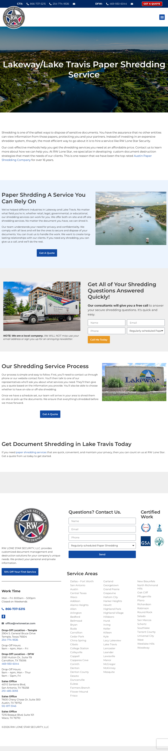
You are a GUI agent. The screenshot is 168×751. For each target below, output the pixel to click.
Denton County (79, 672)
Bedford (75, 616)
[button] (162, 17)
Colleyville (76, 652)
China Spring (78, 640)
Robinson (143, 608)
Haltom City (110, 597)
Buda (73, 628)
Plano (140, 600)
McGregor (109, 664)
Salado (141, 616)
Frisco (73, 695)
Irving (106, 624)
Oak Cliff (142, 592)
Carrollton (76, 632)
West (140, 639)
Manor (107, 660)
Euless (74, 683)
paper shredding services (31, 452)
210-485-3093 (10, 690)
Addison (75, 601)
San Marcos (144, 620)
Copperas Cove (79, 660)
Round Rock (144, 612)
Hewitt (107, 605)
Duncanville (77, 679)
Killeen (107, 632)
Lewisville (109, 656)
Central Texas (78, 593)
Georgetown (111, 585)
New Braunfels (146, 581)
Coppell (75, 656)
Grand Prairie (111, 589)
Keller (106, 628)
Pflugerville (144, 596)
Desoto (74, 675)
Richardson (144, 604)
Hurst (106, 620)
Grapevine (109, 593)
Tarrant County (146, 631)
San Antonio (77, 585)
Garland (108, 581)
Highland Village (113, 612)
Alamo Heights (79, 605)
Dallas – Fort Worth (82, 581)
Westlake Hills (145, 643)
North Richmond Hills (147, 587)
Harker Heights (112, 601)
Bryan (73, 624)
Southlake (143, 628)
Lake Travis (110, 644)
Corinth (74, 664)
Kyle (106, 636)
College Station (79, 648)
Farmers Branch (80, 687)
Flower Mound (79, 691)
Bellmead (76, 620)
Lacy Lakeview (112, 640)
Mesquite (109, 672)
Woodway (143, 647)
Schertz (142, 624)
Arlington (76, 612)
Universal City (145, 635)
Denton (74, 668)
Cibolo (74, 644)
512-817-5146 (9, 705)
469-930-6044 (10, 663)
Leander (108, 652)
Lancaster (109, 648)
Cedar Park (77, 636)
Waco (73, 597)
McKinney (109, 668)
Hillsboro (108, 616)
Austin (74, 589)
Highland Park (112, 608)
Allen (73, 608)
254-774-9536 (10, 639)
